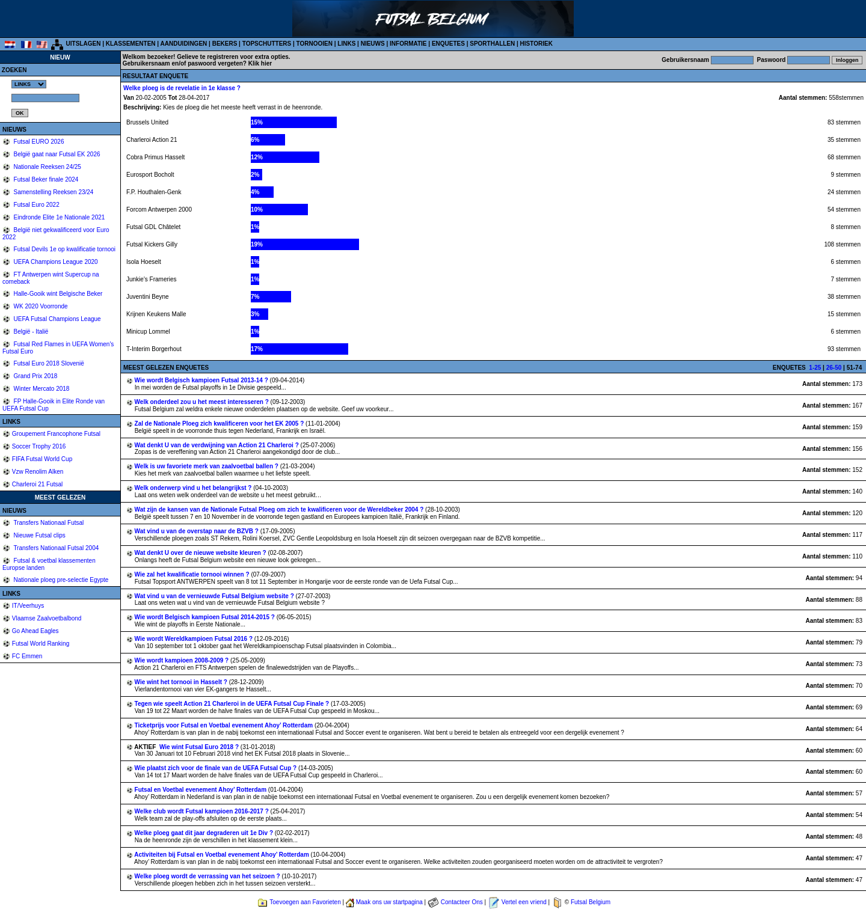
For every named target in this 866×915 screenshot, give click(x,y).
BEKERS (225, 43)
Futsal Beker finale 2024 (45, 179)
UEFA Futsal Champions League (56, 319)
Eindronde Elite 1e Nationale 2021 (58, 217)
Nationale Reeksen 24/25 (46, 167)
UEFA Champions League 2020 (55, 262)
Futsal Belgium (590, 902)
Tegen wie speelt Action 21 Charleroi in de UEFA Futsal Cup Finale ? (233, 703)
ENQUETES (448, 43)
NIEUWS (373, 43)
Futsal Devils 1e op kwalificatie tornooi (63, 249)
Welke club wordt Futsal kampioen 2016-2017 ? (203, 811)
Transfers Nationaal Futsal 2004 (55, 548)
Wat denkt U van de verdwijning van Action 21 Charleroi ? (218, 445)
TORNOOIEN (314, 43)
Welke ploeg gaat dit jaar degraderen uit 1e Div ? (205, 833)
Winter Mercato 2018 (41, 388)
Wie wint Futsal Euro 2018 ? (200, 747)
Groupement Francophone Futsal (56, 433)
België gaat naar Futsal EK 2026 (56, 154)
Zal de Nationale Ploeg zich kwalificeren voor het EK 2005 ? (220, 423)
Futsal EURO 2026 (38, 141)
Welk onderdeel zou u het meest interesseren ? (203, 402)
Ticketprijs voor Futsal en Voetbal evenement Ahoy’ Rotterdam (225, 725)
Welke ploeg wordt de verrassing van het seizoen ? (208, 876)
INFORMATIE (408, 43)
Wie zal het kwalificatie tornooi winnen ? (193, 574)
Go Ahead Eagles (35, 631)
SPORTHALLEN (492, 43)
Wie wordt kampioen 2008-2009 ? (182, 660)
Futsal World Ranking (40, 643)
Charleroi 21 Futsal (37, 484)
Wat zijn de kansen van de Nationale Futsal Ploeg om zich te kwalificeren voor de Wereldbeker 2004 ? (280, 509)
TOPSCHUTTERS (267, 43)
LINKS (346, 43)
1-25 (815, 367)
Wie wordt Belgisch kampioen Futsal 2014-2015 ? (206, 617)
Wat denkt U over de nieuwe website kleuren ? (201, 552)
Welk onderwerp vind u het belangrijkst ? (194, 488)
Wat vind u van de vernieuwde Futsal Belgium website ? (215, 596)
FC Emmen (27, 656)
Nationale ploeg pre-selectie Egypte (60, 580)
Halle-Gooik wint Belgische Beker (57, 293)
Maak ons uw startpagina (389, 902)
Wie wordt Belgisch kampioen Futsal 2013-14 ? (202, 380)
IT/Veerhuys (28, 605)
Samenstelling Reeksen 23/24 (53, 192)
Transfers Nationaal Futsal (48, 522)
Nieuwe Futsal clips (39, 535)
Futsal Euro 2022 (36, 204)
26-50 (834, 367)
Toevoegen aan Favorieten (304, 902)
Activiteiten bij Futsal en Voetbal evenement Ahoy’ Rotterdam (222, 854)
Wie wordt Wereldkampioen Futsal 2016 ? (194, 638)
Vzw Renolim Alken (38, 471)
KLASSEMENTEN (131, 43)
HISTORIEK (536, 43)
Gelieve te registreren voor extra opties (233, 57)
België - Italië (30, 331)
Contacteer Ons (462, 902)
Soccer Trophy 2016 (39, 446)
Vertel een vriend (524, 902)
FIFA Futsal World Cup (42, 459)
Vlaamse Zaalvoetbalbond (47, 618)
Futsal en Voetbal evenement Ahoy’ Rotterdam (201, 789)
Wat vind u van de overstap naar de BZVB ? (197, 531)
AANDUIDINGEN (184, 43)
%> (28, 84)
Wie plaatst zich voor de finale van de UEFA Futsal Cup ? (216, 768)
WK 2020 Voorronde (40, 306)
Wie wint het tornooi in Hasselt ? (182, 682)
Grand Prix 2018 (35, 376)
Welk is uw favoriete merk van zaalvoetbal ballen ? (207, 466)
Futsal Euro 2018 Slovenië (48, 363)
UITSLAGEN (83, 43)
